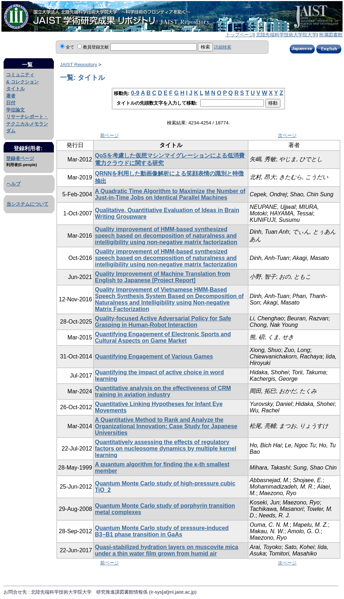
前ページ (109, 135)
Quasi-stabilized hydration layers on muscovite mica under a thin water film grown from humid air (166, 550)
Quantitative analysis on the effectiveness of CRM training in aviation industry (163, 391)
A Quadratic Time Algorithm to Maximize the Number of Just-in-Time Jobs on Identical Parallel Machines (170, 194)
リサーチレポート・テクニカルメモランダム (27, 123)
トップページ (240, 34)
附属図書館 (331, 34)
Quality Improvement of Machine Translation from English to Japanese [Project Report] (162, 277)
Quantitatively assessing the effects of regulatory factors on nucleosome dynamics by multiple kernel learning (165, 448)
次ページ (287, 135)
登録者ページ (20, 158)
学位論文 (15, 110)
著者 (10, 96)
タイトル (15, 88)
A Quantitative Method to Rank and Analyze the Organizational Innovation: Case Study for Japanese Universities (166, 426)
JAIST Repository (78, 64)
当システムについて (27, 204)
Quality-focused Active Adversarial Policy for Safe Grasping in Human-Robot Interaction (163, 321)
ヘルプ (13, 184)
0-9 (135, 93)
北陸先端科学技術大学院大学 (286, 34)
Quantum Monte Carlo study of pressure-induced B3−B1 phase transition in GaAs (161, 531)
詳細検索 (222, 47)
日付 (10, 102)
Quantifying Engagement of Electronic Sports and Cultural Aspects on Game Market (163, 337)
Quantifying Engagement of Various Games (154, 356)
